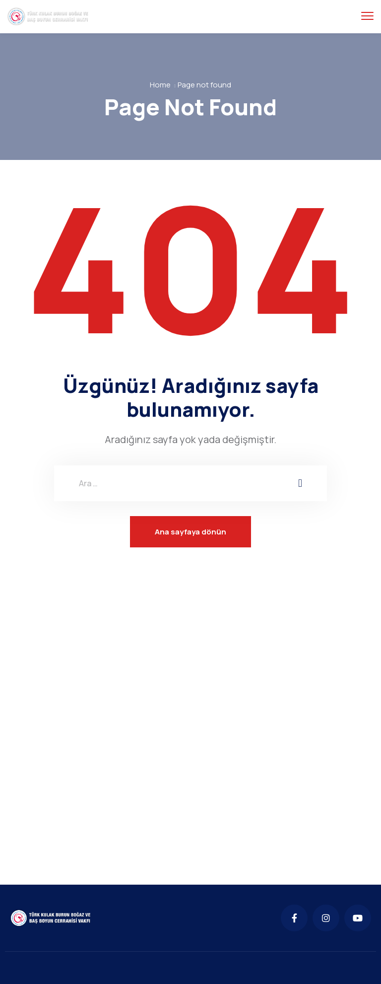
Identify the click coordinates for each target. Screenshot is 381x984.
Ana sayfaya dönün (190, 532)
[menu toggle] (367, 16)
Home (160, 84)
